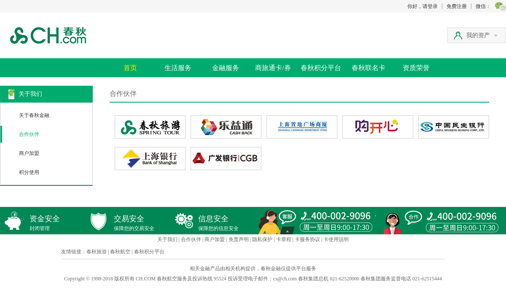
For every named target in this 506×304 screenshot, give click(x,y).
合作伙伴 (29, 134)
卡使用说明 (336, 239)
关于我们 (167, 239)
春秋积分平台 (321, 67)
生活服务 (177, 67)
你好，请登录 (422, 6)
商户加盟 (29, 153)
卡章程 (283, 239)
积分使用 (29, 172)
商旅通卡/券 (273, 67)
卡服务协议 (307, 239)
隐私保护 (262, 239)
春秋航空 (120, 252)
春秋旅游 (96, 252)
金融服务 (225, 67)
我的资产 (482, 35)
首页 (130, 67)
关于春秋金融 (34, 115)
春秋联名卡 (368, 67)
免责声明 (239, 239)
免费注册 (457, 6)
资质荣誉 (416, 67)
